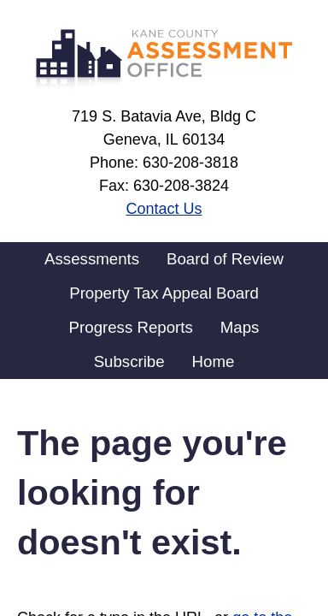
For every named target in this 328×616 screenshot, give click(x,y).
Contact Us (164, 208)
